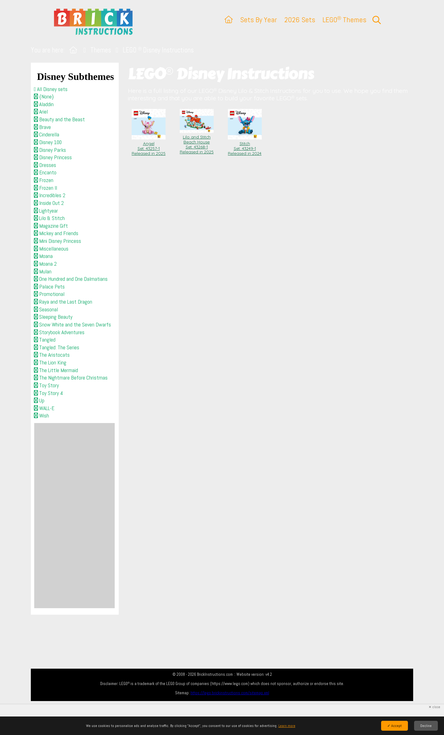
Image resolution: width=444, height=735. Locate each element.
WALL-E (44, 408)
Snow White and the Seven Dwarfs (72, 324)
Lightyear (46, 210)
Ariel (41, 111)
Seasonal (46, 309)
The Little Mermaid (56, 370)
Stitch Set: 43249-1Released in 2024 (245, 146)
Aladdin (44, 104)
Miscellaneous (51, 248)
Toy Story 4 (48, 393)
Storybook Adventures (59, 332)
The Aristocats (52, 354)
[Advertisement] (74, 515)
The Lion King (50, 362)
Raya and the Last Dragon (63, 301)
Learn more (286, 725)
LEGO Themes (344, 19)
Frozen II (45, 188)
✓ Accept (394, 725)
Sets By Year (258, 19)
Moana (43, 256)
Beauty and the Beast (59, 119)
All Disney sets (51, 89)
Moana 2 (45, 263)
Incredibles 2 (49, 195)
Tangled (45, 339)
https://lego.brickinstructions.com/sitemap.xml (230, 693)
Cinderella (46, 134)
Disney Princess (53, 157)
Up (39, 400)
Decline (426, 725)
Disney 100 (48, 142)
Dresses (45, 165)
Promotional (49, 294)
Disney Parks (50, 150)
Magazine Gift (51, 225)
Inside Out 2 (49, 203)
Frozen (43, 180)
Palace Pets (49, 286)
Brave (42, 127)
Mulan (42, 271)
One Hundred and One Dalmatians (71, 279)
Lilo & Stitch (49, 218)
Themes (100, 50)
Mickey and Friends (56, 233)
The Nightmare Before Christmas (71, 377)
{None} (44, 96)
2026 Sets (299, 19)
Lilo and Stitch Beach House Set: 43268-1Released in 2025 (197, 142)
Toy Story (46, 385)
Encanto (45, 172)
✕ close (434, 707)
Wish (41, 415)
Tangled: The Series (56, 347)
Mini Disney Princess (57, 241)
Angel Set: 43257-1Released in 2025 (149, 146)
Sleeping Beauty (53, 317)
